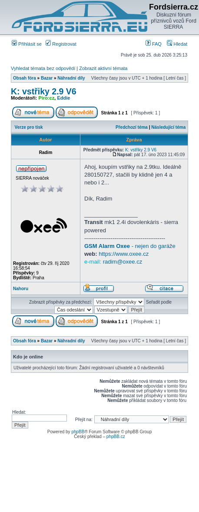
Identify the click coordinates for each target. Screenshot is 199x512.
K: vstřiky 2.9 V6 (43, 91)
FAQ (154, 44)
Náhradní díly (71, 78)
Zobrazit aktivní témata (103, 68)
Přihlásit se (27, 44)
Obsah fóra (24, 78)
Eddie (63, 97)
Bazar (47, 78)
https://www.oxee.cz (124, 254)
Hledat (177, 44)
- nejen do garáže (130, 246)
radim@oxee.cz (123, 261)
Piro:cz (47, 97)
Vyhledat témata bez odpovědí (43, 68)
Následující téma (168, 127)
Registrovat (61, 44)
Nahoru (20, 288)
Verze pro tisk (29, 127)
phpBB (77, 431)
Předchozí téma (132, 127)
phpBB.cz (115, 436)
